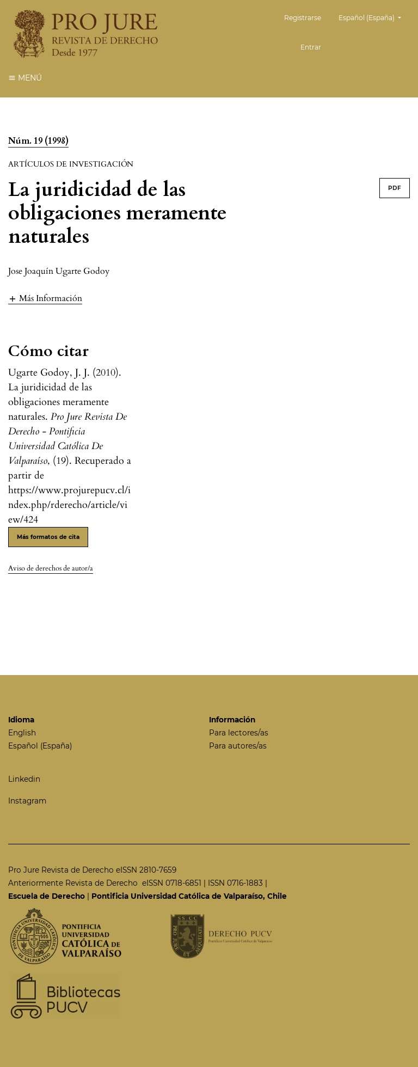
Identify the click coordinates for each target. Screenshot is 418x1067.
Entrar (310, 47)
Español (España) (374, 16)
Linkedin (24, 779)
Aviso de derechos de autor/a (50, 568)
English (22, 732)
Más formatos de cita (48, 537)
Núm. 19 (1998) (38, 141)
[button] (45, 298)
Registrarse (302, 18)
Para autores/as (238, 745)
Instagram (27, 800)
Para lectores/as (238, 732)
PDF (394, 188)
